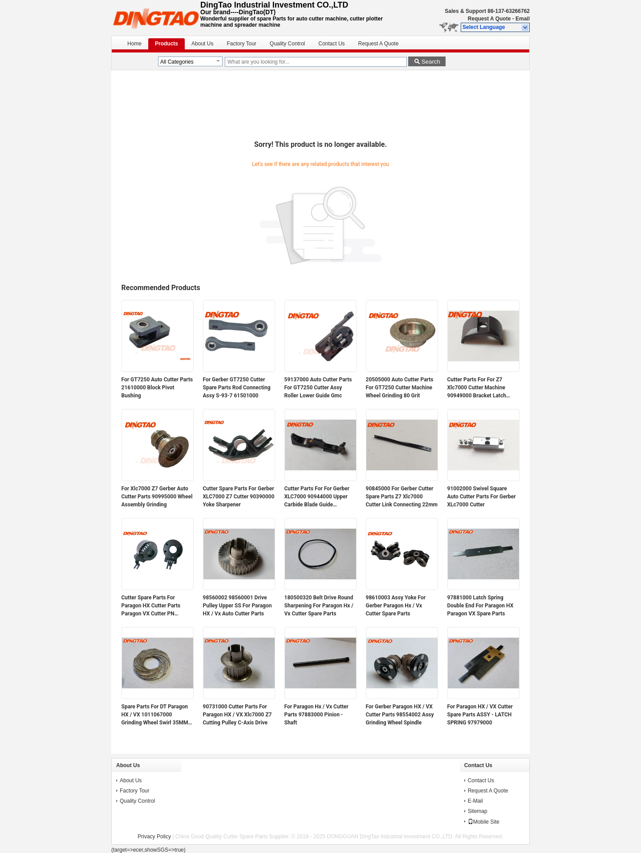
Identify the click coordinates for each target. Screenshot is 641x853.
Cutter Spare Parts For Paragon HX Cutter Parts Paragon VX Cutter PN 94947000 (151, 606)
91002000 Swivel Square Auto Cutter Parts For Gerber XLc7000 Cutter (481, 496)
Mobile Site (483, 822)
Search (431, 61)
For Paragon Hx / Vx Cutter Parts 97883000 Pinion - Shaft (316, 714)
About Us (202, 43)
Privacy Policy (154, 836)
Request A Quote (489, 19)
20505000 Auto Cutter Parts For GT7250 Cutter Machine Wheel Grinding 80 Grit (400, 387)
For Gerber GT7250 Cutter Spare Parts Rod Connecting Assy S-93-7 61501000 (237, 387)
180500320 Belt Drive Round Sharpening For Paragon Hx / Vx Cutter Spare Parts (318, 605)
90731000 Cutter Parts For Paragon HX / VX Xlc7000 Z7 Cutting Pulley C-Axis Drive (237, 714)
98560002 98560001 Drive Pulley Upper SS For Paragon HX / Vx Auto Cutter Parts (237, 605)
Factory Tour (241, 43)
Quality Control (287, 43)
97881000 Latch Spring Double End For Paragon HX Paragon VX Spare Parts (480, 605)
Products (166, 43)
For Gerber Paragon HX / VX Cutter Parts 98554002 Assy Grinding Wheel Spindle (400, 714)
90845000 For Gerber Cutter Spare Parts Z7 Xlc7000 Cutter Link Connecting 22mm (402, 496)
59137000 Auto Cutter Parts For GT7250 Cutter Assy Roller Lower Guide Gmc (318, 387)
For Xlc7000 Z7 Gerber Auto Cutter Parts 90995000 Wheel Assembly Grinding (157, 496)
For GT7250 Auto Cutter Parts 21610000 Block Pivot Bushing (157, 387)
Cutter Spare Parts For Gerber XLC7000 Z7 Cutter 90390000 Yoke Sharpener (239, 496)
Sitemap (477, 811)
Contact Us (331, 43)
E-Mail (475, 801)
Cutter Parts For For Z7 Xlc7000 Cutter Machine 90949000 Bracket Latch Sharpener (476, 388)
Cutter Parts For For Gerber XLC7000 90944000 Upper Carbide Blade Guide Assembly (316, 497)
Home (134, 43)
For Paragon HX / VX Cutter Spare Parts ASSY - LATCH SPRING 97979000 (480, 714)
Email (522, 19)
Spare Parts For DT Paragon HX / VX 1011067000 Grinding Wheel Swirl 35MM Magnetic (155, 715)
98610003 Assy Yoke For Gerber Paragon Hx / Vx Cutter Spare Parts (396, 605)
